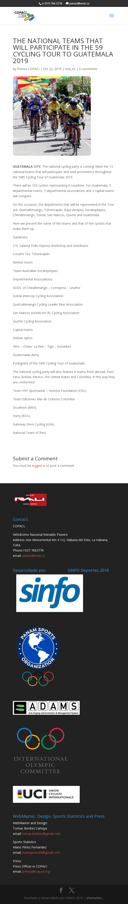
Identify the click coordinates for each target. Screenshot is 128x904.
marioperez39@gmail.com (41, 852)
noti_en (70, 69)
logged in (38, 465)
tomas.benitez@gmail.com (41, 834)
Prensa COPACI (28, 69)
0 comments (88, 69)
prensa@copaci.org (36, 871)
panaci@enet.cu (33, 556)
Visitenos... (95, 898)
